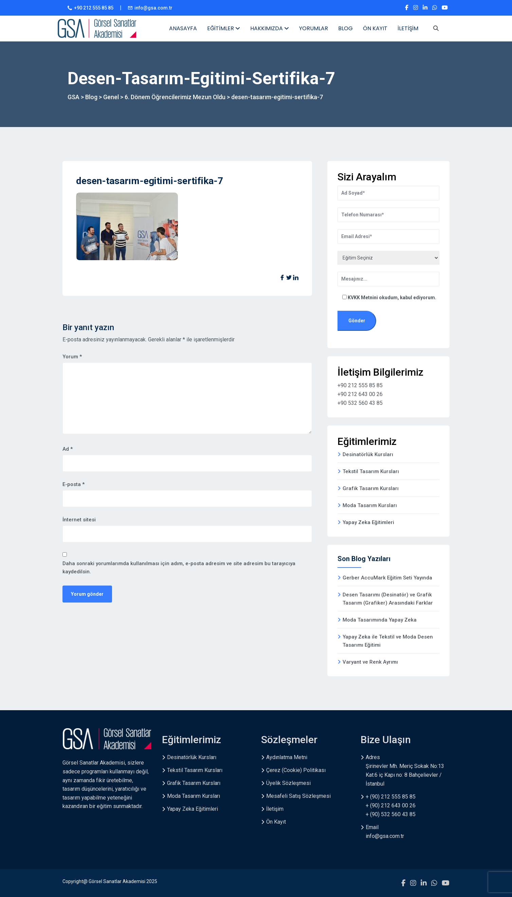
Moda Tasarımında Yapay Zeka (380, 620)
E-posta (73, 484)
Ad (67, 449)
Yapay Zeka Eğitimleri (368, 522)
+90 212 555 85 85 (93, 8)
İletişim (275, 809)
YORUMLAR (313, 28)
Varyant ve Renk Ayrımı (370, 662)
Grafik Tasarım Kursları (371, 488)
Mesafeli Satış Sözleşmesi (298, 796)
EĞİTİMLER (223, 28)
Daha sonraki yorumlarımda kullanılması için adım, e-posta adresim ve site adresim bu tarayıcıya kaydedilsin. (178, 567)
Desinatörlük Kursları (368, 454)
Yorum (72, 357)
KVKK (354, 297)
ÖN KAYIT (375, 28)
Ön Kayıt (276, 822)
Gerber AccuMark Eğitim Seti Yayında (387, 578)
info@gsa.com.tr (153, 8)
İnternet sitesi (79, 520)
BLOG (345, 28)
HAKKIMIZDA (269, 28)
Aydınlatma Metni (286, 757)
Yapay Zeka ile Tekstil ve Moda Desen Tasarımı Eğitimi (388, 641)
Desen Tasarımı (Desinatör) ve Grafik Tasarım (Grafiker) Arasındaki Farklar (388, 599)
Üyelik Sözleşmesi (288, 783)
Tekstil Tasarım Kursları (371, 471)
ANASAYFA (183, 28)
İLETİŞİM (408, 28)
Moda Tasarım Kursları (370, 505)
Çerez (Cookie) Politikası (296, 770)
